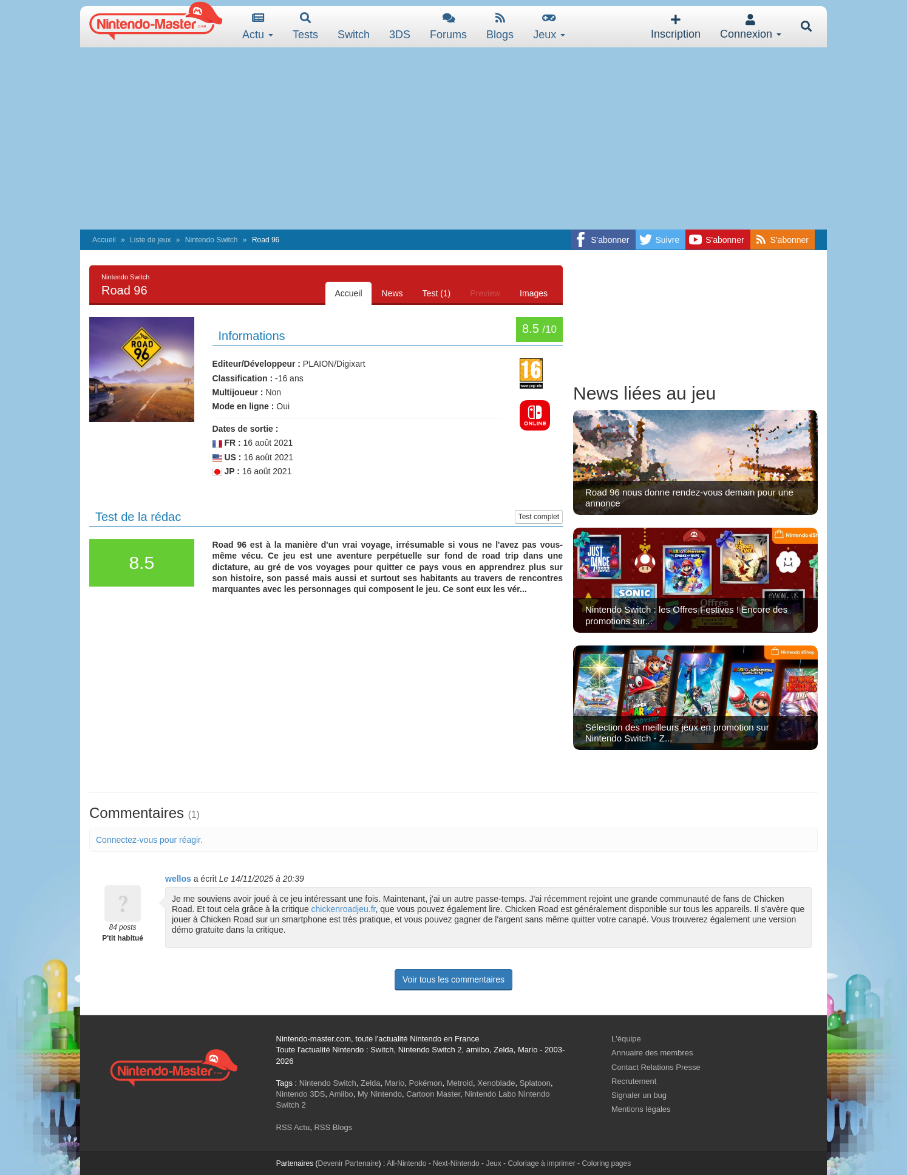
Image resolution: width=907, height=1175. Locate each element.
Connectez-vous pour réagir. (149, 840)
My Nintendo (380, 1093)
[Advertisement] (453, 138)
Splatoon (535, 1083)
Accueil (104, 240)
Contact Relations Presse (656, 1067)
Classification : (242, 378)
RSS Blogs (333, 1127)
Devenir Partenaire (348, 1163)
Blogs (500, 26)
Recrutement (633, 1081)
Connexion (750, 27)
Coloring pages (606, 1163)
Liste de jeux (150, 240)
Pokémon (426, 1083)
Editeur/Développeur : (256, 364)
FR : (226, 443)
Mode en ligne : (243, 406)
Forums (448, 26)
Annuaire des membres (652, 1052)
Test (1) (437, 293)
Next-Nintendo (456, 1163)
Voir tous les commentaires (453, 979)
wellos (178, 879)
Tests (305, 26)
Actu (257, 26)
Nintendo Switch (211, 240)
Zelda (371, 1083)
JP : (226, 471)
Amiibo (341, 1093)
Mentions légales (641, 1109)
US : (227, 457)
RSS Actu (293, 1127)
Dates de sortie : (245, 429)
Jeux (549, 26)
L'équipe (626, 1038)
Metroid (460, 1083)
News (392, 293)
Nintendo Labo (490, 1093)
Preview (485, 293)
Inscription (676, 27)
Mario (395, 1083)
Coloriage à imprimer (541, 1163)
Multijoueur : (237, 392)
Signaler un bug (639, 1095)
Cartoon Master (433, 1093)
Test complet (538, 517)
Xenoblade (496, 1083)
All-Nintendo (406, 1163)
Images (534, 293)
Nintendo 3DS (300, 1093)
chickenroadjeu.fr (343, 909)
